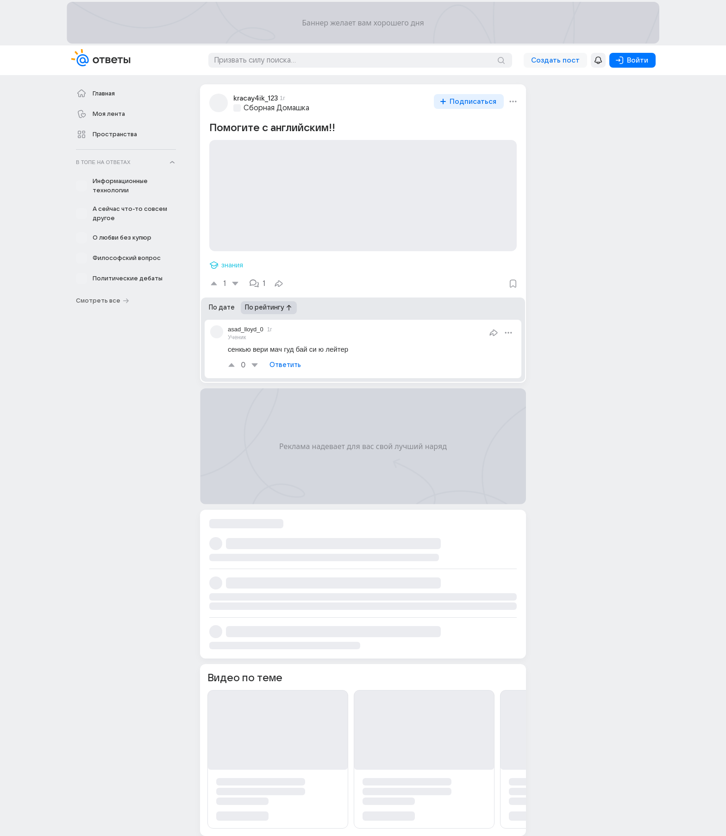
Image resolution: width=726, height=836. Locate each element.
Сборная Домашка (276, 108)
